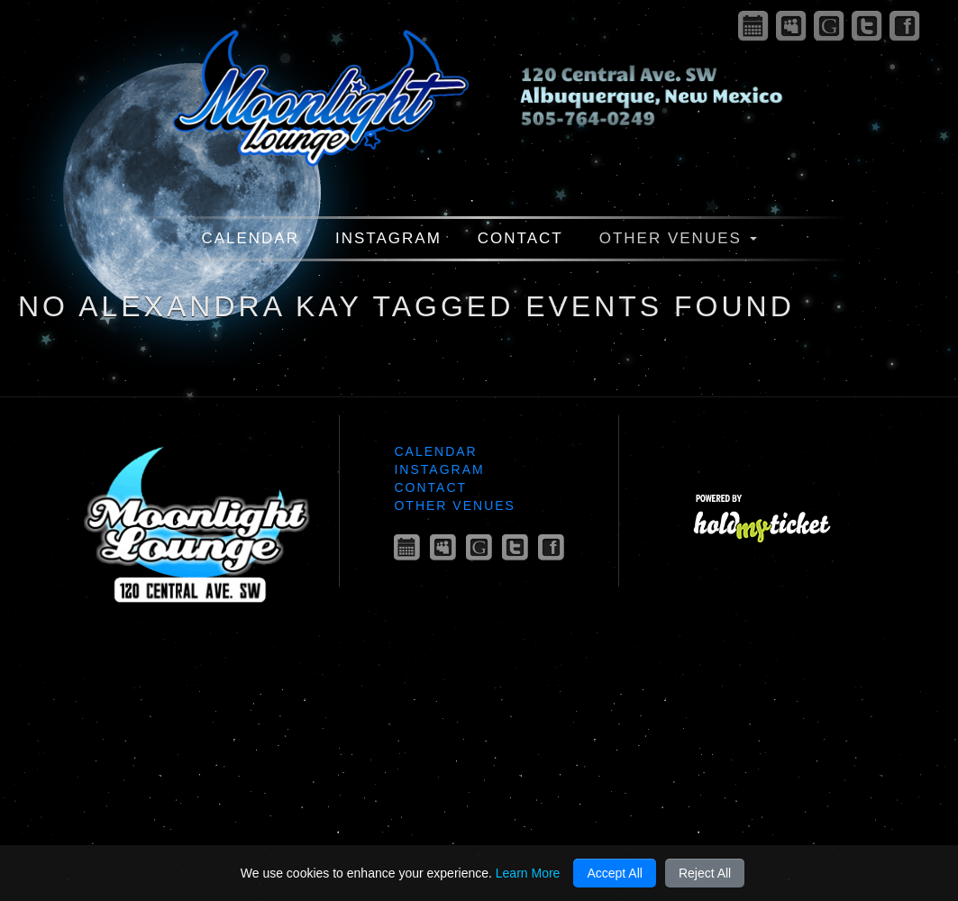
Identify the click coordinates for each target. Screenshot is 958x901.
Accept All (614, 873)
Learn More (528, 873)
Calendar (250, 238)
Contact (520, 238)
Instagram (388, 238)
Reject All (705, 873)
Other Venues (678, 238)
